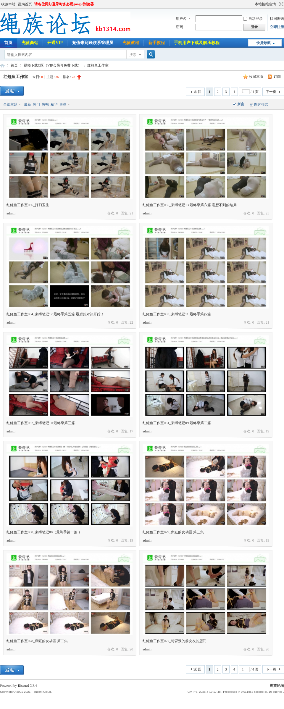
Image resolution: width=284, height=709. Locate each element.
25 (267, 213)
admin (11, 213)
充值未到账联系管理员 (92, 43)
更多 (63, 104)
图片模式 (261, 104)
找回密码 (277, 19)
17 (131, 431)
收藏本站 (8, 4)
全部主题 (10, 104)
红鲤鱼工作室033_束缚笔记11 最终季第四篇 (177, 314)
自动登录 (253, 19)
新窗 (240, 104)
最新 (27, 104)
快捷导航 (263, 43)
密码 (179, 27)
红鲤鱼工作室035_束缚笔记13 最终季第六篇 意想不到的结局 (190, 205)
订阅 (277, 77)
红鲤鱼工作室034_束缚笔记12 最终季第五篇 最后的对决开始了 (55, 314)
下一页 (271, 92)
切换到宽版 (280, 4)
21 (131, 213)
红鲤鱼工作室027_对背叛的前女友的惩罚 (174, 641)
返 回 (197, 92)
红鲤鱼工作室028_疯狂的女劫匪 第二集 (37, 641)
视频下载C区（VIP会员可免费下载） (52, 65)
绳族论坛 (2, 65)
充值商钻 (30, 43)
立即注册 (277, 27)
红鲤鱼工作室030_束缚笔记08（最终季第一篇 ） (44, 532)
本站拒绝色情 (265, 4)
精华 (54, 104)
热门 (36, 104)
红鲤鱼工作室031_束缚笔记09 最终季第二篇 (177, 423)
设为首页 (25, 4)
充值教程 (130, 43)
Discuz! (23, 686)
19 (267, 431)
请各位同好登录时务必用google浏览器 (64, 4)
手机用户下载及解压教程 (197, 43)
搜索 (132, 55)
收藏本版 (256, 77)
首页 (14, 65)
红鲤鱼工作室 (98, 65)
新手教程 (156, 43)
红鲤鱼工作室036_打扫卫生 (28, 205)
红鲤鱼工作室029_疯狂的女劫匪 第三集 (173, 532)
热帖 (45, 104)
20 (131, 649)
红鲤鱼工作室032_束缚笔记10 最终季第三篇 (41, 423)
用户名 (181, 19)
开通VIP (55, 43)
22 (131, 322)
